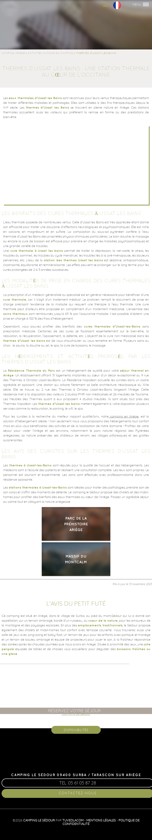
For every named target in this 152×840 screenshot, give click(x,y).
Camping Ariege (13, 53)
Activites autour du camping (50, 53)
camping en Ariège (124, 416)
